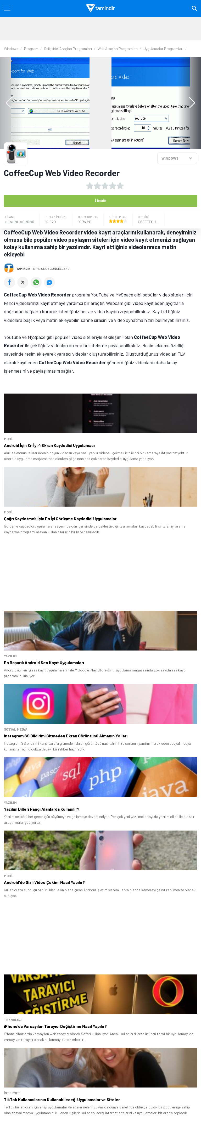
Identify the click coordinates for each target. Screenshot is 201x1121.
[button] (189, 103)
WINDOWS (169, 158)
